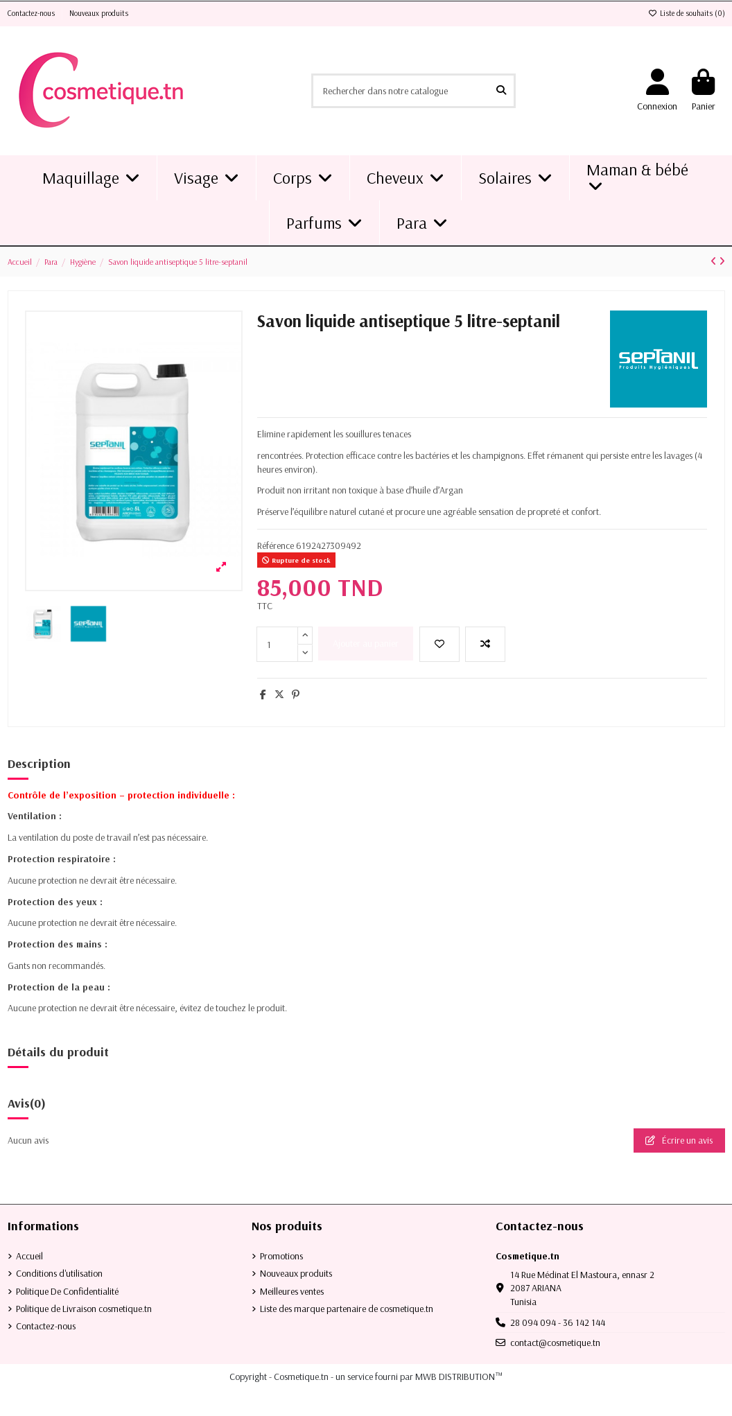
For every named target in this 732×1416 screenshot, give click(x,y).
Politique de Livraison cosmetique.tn (84, 1308)
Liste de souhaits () (686, 13)
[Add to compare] (485, 644)
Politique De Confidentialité (67, 1291)
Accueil (29, 1256)
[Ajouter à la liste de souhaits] (439, 644)
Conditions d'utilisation (59, 1273)
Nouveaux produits (98, 13)
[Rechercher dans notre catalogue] (501, 90)
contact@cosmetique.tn (555, 1342)
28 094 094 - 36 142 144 (557, 1322)
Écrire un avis (679, 1140)
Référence (275, 545)
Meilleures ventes (292, 1291)
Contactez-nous (32, 13)
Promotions (281, 1256)
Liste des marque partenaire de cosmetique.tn (346, 1308)
